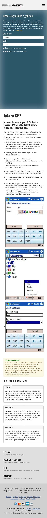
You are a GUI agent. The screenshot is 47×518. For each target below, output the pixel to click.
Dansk (28, 499)
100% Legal (18, 30)
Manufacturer (7, 33)
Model (5, 41)
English (15, 497)
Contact (28, 509)
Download (7, 451)
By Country (15, 51)
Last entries (7, 475)
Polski (33, 499)
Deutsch (30, 497)
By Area (14, 48)
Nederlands (14, 499)
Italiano (22, 499)
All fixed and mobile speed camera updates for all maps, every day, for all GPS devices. (13, 6)
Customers (36, 509)
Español (8, 497)
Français (37, 497)
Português (22, 497)
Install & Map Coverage (12, 459)
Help (5, 467)
